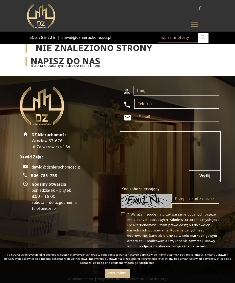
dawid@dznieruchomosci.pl (86, 37)
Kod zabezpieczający (140, 188)
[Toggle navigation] (194, 25)
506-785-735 (42, 37)
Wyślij (204, 176)
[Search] (183, 37)
